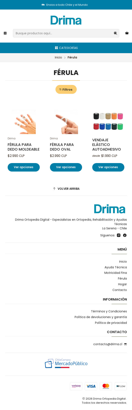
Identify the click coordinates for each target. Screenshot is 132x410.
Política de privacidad (111, 323)
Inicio (58, 57)
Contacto (119, 290)
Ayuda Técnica (116, 267)
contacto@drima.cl (110, 344)
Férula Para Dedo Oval (62, 147)
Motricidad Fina (115, 273)
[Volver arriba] (66, 189)
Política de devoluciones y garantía (101, 317)
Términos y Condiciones (109, 311)
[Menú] (5, 33)
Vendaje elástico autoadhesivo (106, 144)
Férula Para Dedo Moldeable (24, 147)
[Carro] (126, 33)
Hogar (122, 284)
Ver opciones (23, 167)
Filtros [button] (65, 89)
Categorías (66, 48)
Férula (122, 278)
